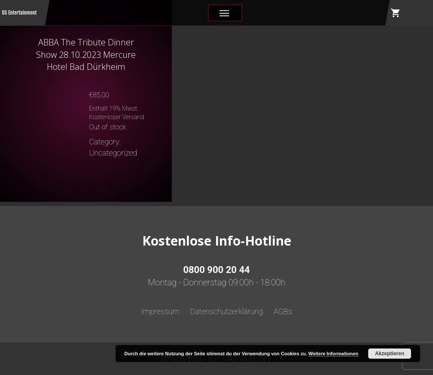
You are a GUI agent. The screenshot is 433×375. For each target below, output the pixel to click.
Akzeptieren (389, 354)
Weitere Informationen (333, 353)
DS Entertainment (19, 12)
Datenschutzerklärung (226, 311)
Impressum (160, 311)
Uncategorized (113, 152)
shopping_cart (395, 13)
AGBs (283, 311)
